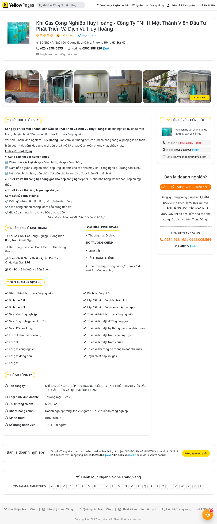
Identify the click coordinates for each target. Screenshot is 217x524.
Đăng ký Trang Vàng (60, 509)
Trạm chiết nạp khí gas (102, 356)
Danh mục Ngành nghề (112, 5)
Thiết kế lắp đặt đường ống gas (107, 321)
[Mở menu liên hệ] (207, 514)
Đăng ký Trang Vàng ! (185, 186)
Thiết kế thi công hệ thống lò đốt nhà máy (114, 349)
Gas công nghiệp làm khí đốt (27, 321)
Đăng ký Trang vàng (181, 5)
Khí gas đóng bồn (20, 356)
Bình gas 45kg (18, 307)
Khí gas (13, 363)
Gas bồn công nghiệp (23, 314)
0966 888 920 (92, 48)
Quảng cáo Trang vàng (148, 5)
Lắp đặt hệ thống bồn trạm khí (107, 300)
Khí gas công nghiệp (22, 349)
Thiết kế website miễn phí (139, 509)
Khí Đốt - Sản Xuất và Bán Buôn (29, 269)
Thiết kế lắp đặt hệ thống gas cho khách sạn (116, 328)
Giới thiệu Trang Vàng (22, 509)
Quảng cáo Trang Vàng (98, 509)
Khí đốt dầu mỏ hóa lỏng (25, 335)
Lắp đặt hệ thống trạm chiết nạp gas (111, 307)
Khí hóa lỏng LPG (98, 293)
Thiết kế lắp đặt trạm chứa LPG (107, 342)
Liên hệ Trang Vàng (178, 509)
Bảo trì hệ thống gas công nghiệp (31, 293)
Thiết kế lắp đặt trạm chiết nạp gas (110, 335)
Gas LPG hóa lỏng (20, 328)
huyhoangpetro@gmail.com (58, 54)
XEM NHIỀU (199, 97)
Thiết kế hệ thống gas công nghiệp (110, 314)
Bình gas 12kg (18, 300)
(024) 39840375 (51, 48)
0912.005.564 (200, 239)
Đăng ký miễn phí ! (196, 453)
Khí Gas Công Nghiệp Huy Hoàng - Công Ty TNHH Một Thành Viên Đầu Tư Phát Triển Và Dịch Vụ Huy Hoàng (61, 5)
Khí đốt (13, 342)
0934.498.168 (175, 239)
